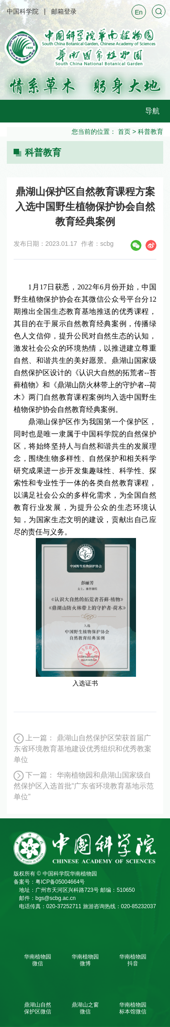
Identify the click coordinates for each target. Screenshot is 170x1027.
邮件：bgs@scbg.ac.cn (47, 898)
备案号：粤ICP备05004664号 (49, 882)
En (138, 12)
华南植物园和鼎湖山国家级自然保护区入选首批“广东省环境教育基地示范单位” (84, 786)
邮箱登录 (64, 11)
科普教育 (150, 131)
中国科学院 (23, 11)
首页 (124, 131)
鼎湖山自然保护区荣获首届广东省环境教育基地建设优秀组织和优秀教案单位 (82, 748)
